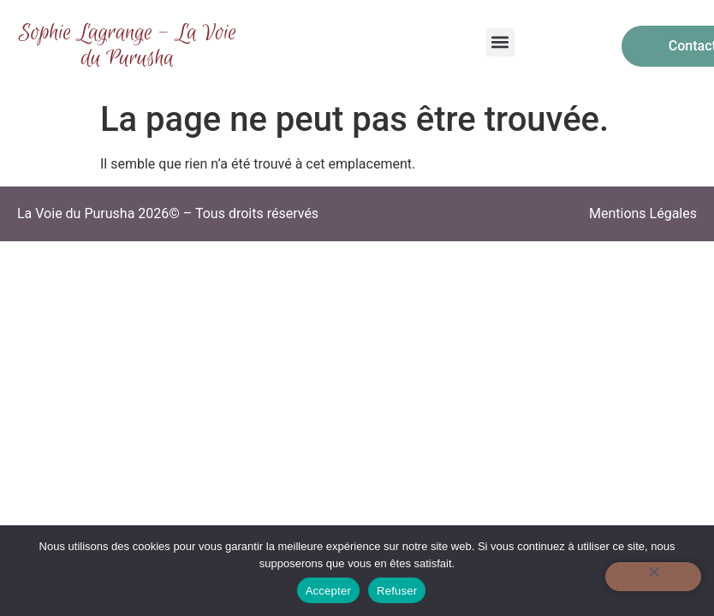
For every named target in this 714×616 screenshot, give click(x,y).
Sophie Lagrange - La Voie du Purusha (127, 46)
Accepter (328, 590)
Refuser (397, 590)
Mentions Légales (643, 213)
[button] (500, 42)
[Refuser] (653, 576)
